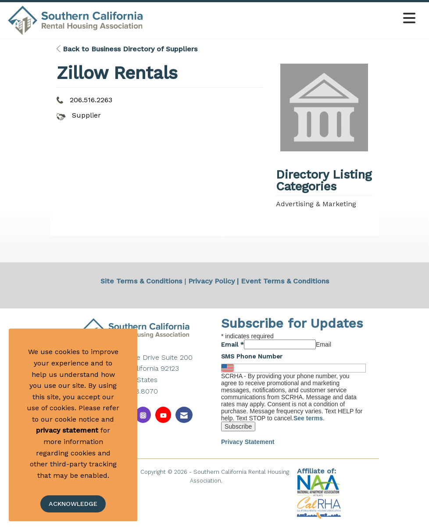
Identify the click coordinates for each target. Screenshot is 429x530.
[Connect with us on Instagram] (143, 415)
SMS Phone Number (251, 356)
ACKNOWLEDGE (73, 503)
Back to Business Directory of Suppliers (127, 49)
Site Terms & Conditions (141, 281)
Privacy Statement (247, 441)
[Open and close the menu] (282, 18)
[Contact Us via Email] (184, 415)
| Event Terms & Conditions (283, 281)
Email (232, 344)
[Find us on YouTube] (163, 415)
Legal (232, 480)
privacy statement (67, 430)
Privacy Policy (211, 281)
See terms (308, 418)
